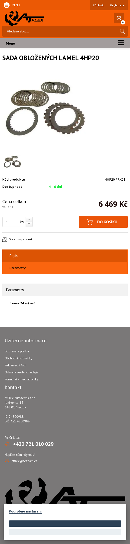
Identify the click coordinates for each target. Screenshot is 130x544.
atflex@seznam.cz (24, 461)
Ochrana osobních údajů (21, 372)
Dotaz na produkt (20, 239)
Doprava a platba (17, 351)
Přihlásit (98, 5)
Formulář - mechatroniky (21, 379)
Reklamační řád (15, 365)
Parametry (17, 268)
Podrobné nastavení (25, 511)
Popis (13, 255)
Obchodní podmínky (18, 358)
